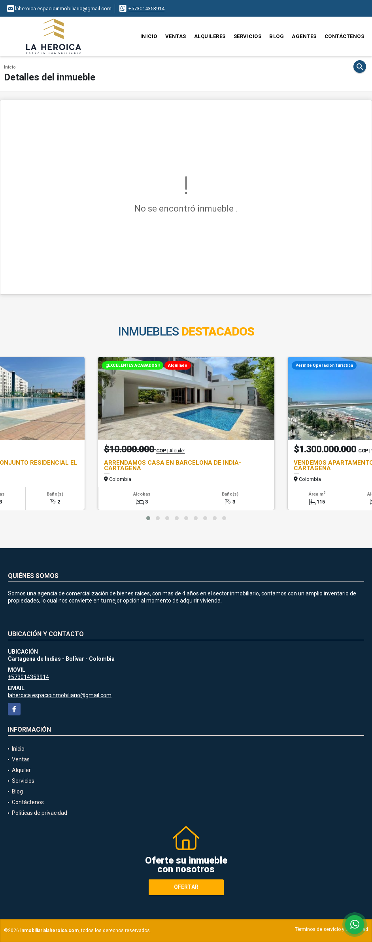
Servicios (248, 36)
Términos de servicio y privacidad (331, 929)
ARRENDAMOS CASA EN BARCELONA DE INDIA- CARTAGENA (172, 465)
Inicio (148, 36)
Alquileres (210, 36)
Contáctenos (344, 36)
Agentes (304, 36)
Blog (276, 36)
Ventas (175, 36)
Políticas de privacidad (39, 813)
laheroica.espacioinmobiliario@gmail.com (59, 695)
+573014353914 (146, 8)
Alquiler (21, 770)
